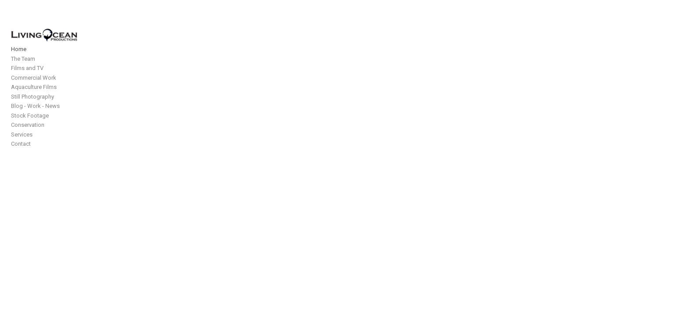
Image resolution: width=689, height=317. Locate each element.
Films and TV (27, 80)
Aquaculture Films (34, 99)
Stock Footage (30, 127)
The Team (23, 70)
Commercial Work (33, 89)
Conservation (27, 136)
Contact (21, 155)
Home (18, 61)
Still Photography (32, 108)
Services (22, 146)
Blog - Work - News (35, 117)
